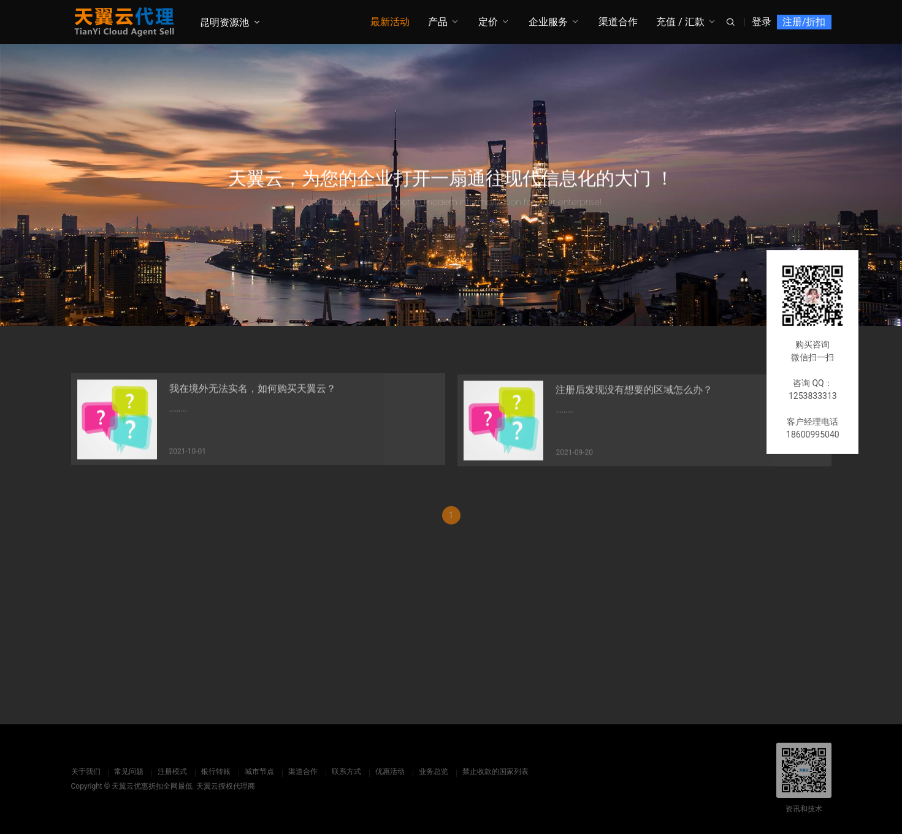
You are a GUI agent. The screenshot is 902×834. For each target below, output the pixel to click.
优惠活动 (390, 771)
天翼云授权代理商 (225, 786)
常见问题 (128, 771)
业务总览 (433, 771)
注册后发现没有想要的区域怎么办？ (634, 397)
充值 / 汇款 (680, 22)
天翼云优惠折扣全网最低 (152, 786)
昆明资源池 (224, 22)
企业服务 (548, 22)
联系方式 (346, 771)
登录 (761, 22)
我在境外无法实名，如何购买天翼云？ (252, 394)
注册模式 (172, 771)
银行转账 (216, 771)
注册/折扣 (804, 22)
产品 (438, 22)
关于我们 (86, 771)
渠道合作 (618, 22)
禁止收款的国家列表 (495, 771)
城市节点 (259, 771)
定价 (488, 22)
